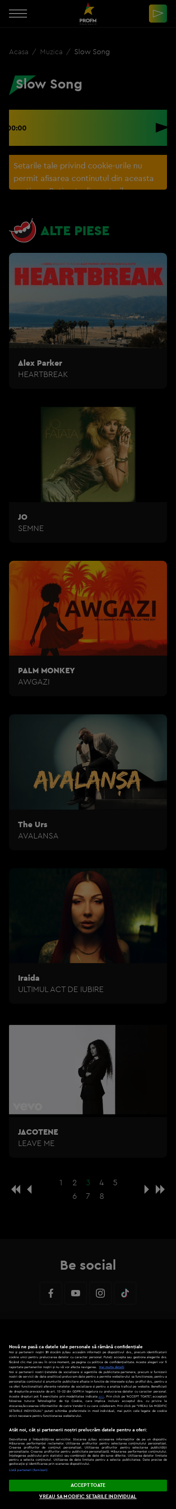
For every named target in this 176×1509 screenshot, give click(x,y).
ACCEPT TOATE (88, 1485)
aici (101, 1396)
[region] (88, 1414)
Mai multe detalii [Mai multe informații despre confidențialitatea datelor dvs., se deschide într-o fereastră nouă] (111, 1367)
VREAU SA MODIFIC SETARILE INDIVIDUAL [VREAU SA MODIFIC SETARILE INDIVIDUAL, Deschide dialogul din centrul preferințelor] (87, 1496)
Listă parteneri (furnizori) (28, 1470)
